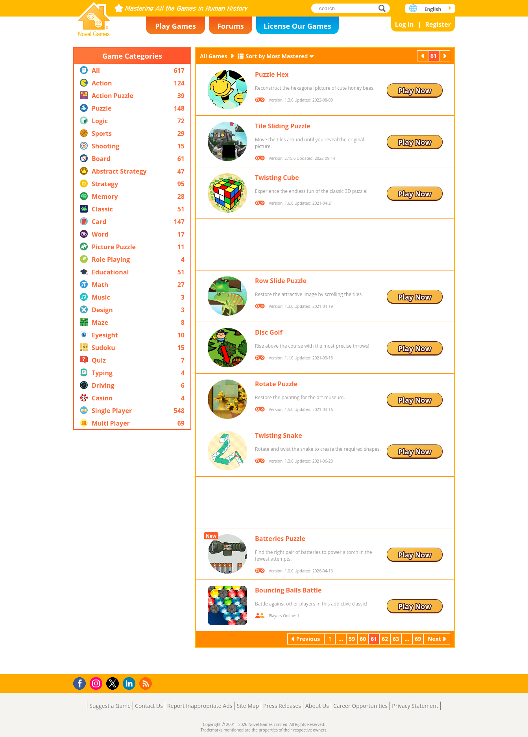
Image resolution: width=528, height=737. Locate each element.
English (433, 9)
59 (352, 639)
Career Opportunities (360, 705)
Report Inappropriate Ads (200, 705)
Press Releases (282, 705)
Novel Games (94, 16)
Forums (230, 26)
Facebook (82, 682)
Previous (423, 55)
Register (438, 24)
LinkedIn (130, 683)
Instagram (97, 683)
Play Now (414, 90)
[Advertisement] (132, 552)
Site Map (247, 705)
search (384, 8)
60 (363, 639)
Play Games (175, 26)
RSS (146, 683)
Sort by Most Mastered (277, 56)
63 (396, 639)
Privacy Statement (415, 705)
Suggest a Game (110, 705)
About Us (317, 705)
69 (418, 639)
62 (385, 639)
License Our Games (297, 26)
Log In (404, 24)
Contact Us (149, 705)
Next (445, 55)
